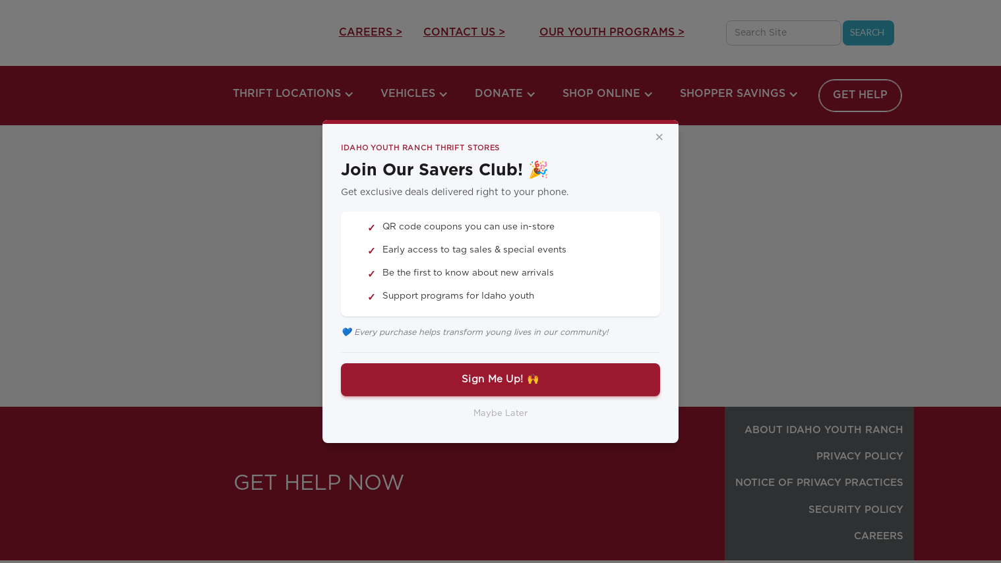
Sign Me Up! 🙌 (500, 379)
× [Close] (659, 138)
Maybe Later (500, 413)
